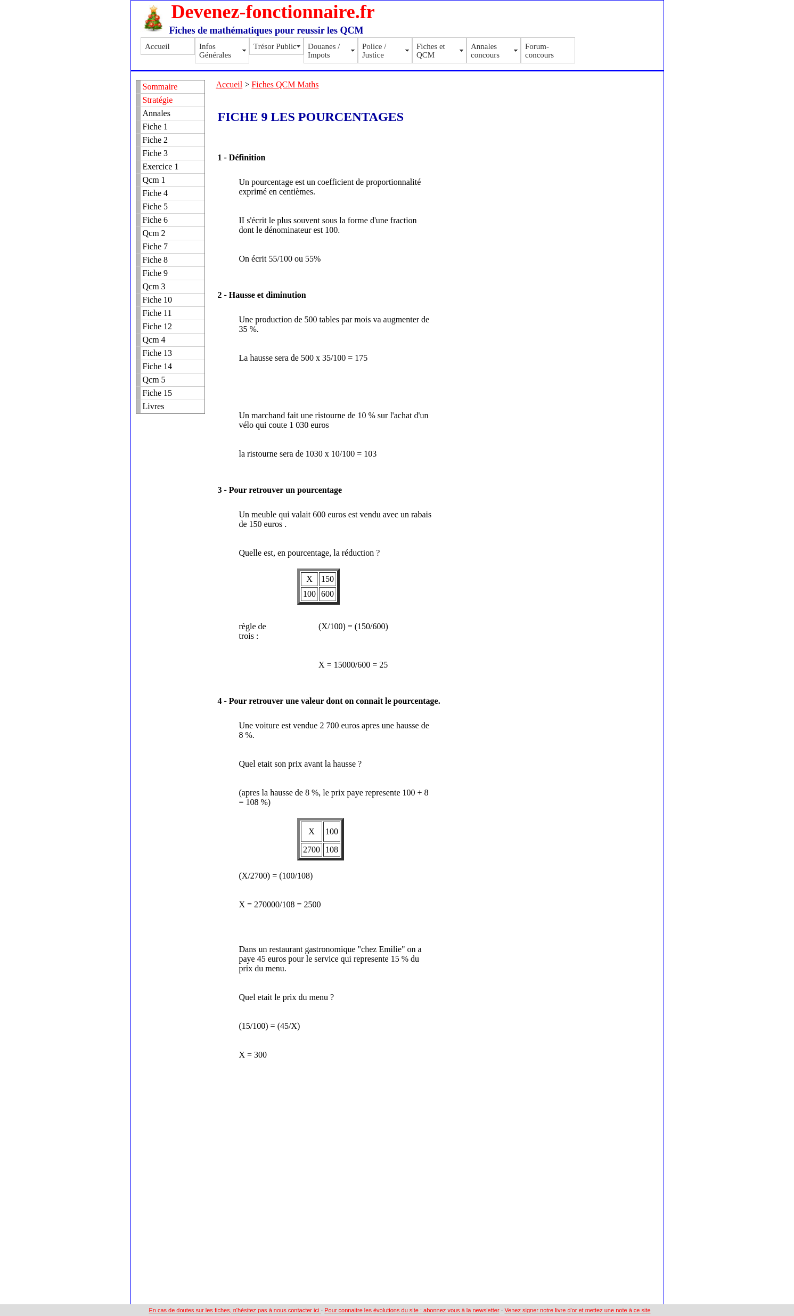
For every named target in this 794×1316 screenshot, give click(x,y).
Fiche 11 (157, 313)
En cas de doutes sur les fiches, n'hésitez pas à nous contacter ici (235, 1310)
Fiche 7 (155, 246)
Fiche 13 (158, 353)
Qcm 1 (154, 179)
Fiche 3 (155, 153)
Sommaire (160, 86)
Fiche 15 (158, 392)
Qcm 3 (154, 286)
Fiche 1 (155, 126)
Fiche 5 (155, 206)
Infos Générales (215, 50)
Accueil (157, 46)
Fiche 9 (155, 273)
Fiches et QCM (430, 50)
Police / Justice (374, 50)
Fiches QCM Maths (284, 84)
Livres (154, 406)
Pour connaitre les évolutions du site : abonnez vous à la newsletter (411, 1310)
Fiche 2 (155, 139)
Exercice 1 (161, 166)
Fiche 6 (155, 219)
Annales (156, 113)
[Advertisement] (501, 107)
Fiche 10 (158, 299)
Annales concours (485, 50)
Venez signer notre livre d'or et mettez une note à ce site (577, 1310)
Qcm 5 (154, 379)
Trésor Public (275, 46)
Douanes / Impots (324, 50)
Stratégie (158, 99)
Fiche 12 (158, 326)
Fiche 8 (155, 259)
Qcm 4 (154, 339)
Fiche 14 (158, 366)
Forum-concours (539, 50)
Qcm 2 (154, 233)
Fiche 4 (155, 193)
